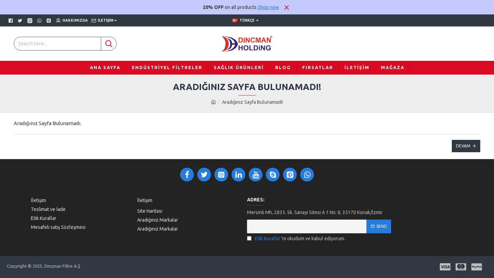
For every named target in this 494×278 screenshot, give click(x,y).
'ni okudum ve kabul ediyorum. (296, 238)
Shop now (268, 7)
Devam (463, 146)
